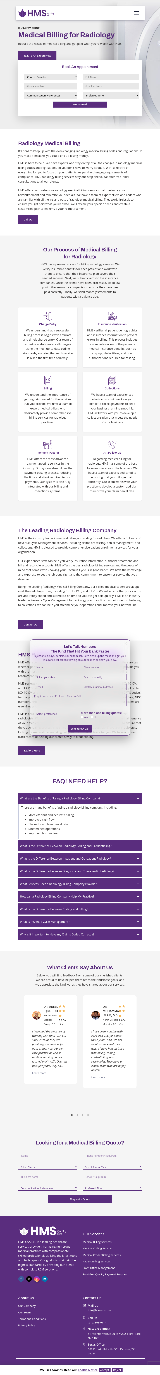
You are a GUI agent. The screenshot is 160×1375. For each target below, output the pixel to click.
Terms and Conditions (32, 1319)
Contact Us (30, 624)
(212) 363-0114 (97, 1322)
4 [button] (88, 1115)
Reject (117, 1370)
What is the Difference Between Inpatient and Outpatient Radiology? (65, 858)
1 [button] (72, 1115)
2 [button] (77, 1115)
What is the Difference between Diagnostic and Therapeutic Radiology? (67, 871)
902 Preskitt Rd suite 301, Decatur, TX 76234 (111, 1351)
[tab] (80, 798)
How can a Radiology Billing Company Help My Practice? (57, 896)
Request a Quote (80, 1199)
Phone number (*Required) (101, 1155)
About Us (26, 1297)
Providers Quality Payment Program (105, 1274)
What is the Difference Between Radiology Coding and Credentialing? (66, 846)
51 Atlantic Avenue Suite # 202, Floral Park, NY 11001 (114, 1336)
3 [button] (83, 1115)
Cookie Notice (88, 1370)
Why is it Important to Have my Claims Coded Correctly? (57, 934)
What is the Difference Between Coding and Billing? (54, 909)
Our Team (24, 1312)
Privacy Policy (26, 1325)
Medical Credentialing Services (102, 1255)
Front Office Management (99, 1268)
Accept (104, 1370)
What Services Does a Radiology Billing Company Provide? (58, 884)
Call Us (28, 219)
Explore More (32, 750)
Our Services (93, 1233)
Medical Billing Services (97, 1242)
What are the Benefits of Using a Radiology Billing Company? (60, 798)
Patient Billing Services (97, 1261)
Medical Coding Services (98, 1248)
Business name (30, 1176)
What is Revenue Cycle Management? (45, 922)
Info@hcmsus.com (99, 1310)
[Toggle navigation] (137, 12)
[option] (50, 1039)
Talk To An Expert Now (37, 55)
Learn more (39, 1073)
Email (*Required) (96, 1176)
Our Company (27, 1306)
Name (24, 1155)
